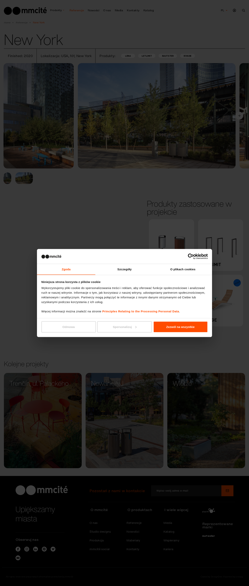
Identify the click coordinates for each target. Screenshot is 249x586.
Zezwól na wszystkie (180, 327)
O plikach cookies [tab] (182, 269)
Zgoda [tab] (66, 269)
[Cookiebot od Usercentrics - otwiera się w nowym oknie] (191, 256)
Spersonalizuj (125, 327)
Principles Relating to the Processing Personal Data (140, 311)
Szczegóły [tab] (124, 269)
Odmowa (68, 327)
